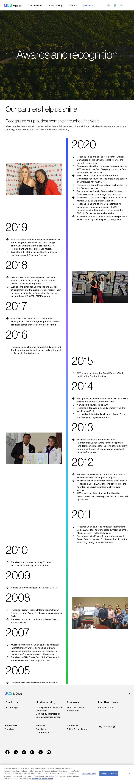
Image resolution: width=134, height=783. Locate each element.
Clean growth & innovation (49, 707)
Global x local (42, 732)
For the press (108, 702)
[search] (121, 5)
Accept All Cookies (109, 773)
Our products (35, 5)
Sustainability (55, 5)
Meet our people (75, 707)
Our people (41, 710)
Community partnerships (48, 713)
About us (40, 725)
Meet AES (88, 5)
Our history (41, 729)
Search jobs (73, 710)
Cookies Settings (89, 773)
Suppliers (9, 729)
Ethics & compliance (77, 729)
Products (11, 702)
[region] (67, 774)
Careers (73, 5)
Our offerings (11, 707)
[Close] (130, 773)
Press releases (105, 707)
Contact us (72, 725)
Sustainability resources (48, 717)
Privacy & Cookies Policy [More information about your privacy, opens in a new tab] (42, 779)
